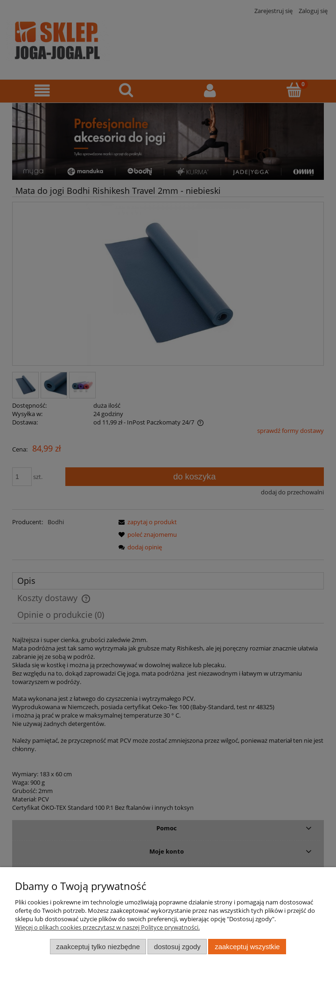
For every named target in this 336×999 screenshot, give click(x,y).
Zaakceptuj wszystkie (247, 947)
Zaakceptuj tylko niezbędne (98, 947)
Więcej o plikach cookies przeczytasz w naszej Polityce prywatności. (107, 927)
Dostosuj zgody (177, 947)
